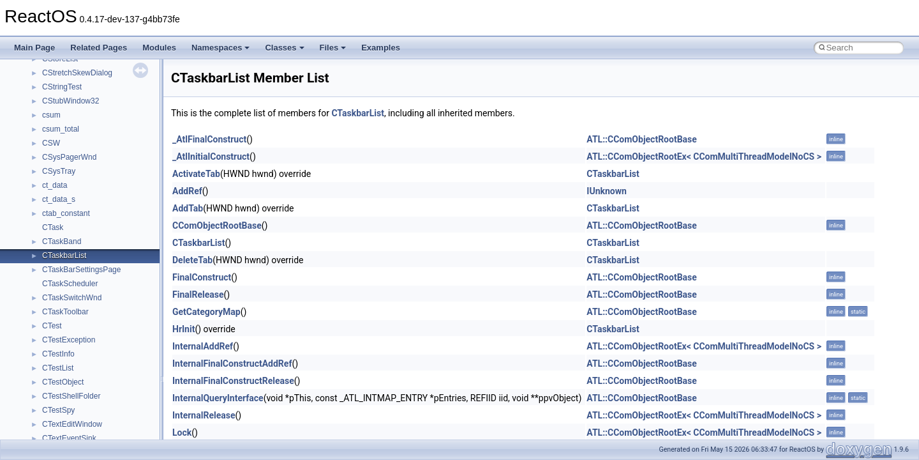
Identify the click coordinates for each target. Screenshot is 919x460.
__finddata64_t (67, 389)
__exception (63, 332)
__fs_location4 (66, 403)
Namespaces (220, 47)
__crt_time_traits (70, 65)
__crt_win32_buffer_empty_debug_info (108, 107)
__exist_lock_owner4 (78, 346)
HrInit (183, 329)
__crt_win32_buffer (74, 79)
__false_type (64, 360)
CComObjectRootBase (217, 225)
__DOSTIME (64, 318)
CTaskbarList (357, 113)
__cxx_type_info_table (80, 234)
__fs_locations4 (68, 431)
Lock (181, 432)
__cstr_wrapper (68, 164)
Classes (284, 47)
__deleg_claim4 (69, 262)
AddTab (187, 208)
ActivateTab (196, 174)
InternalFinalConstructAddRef (232, 363)
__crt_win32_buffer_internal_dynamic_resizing (121, 122)
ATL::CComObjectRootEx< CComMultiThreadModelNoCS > (704, 156)
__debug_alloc (67, 248)
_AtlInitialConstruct (211, 156)
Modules (159, 47)
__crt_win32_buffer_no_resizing (96, 136)
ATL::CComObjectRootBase (642, 139)
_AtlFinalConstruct (209, 139)
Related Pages (98, 47)
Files (333, 47)
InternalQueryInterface (218, 398)
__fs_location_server (77, 417)
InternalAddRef (202, 346)
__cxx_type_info (70, 220)
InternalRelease (203, 415)
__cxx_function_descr (79, 206)
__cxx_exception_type (80, 192)
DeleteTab (192, 260)
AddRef (187, 191)
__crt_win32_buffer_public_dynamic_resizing (118, 150)
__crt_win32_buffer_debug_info (95, 93)
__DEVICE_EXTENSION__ (89, 276)
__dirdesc (58, 290)
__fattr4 (55, 375)
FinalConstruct (201, 277)
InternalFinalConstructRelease (233, 381)
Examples (380, 47)
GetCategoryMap (206, 312)
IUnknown (607, 191)
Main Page (34, 47)
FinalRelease (197, 294)
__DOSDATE (64, 304)
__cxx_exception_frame (82, 178)
